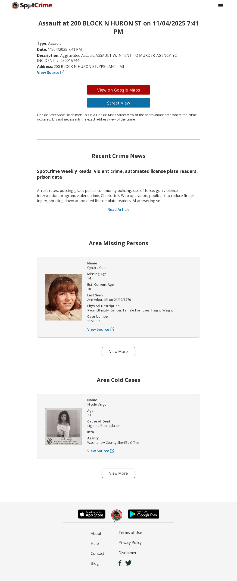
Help (95, 543)
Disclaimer (127, 552)
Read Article (119, 209)
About (96, 533)
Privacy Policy (130, 542)
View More (118, 351)
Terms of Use (130, 532)
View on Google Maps (118, 90)
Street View (118, 103)
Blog (95, 563)
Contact (97, 553)
